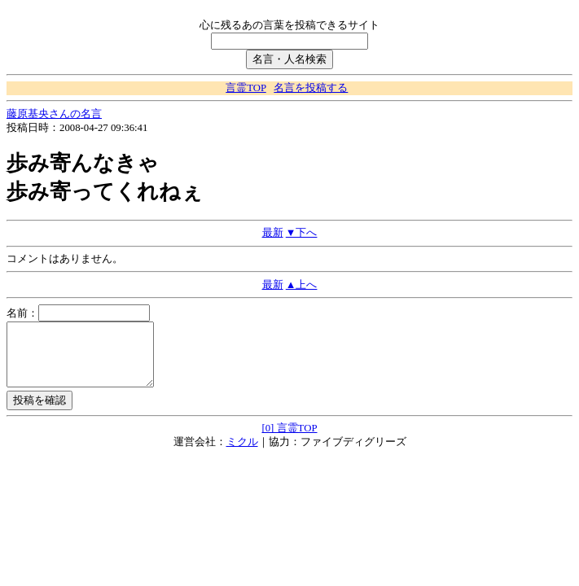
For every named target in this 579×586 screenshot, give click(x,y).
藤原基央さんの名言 (54, 114)
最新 (272, 232)
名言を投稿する (311, 88)
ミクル (242, 454)
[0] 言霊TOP (289, 440)
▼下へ (302, 232)
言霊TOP (245, 88)
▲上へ (302, 285)
